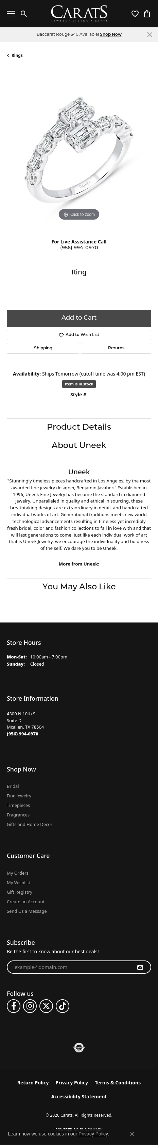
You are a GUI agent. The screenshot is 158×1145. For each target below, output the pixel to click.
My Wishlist (18, 882)
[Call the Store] (22, 734)
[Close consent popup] (132, 1134)
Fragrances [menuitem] (18, 815)
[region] (79, 150)
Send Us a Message (27, 911)
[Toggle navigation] (10, 13)
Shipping (43, 348)
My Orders (18, 873)
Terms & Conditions (118, 1082)
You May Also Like (79, 587)
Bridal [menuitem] (13, 786)
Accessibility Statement (79, 1096)
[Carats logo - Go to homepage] (79, 13)
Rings (17, 55)
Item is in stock (79, 383)
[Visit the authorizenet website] (79, 1048)
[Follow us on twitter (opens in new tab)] (46, 1006)
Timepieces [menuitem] (18, 805)
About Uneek (79, 446)
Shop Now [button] (111, 35)
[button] (24, 13)
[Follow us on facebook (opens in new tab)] (13, 1006)
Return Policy (33, 1082)
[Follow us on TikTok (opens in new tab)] (62, 1006)
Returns (116, 348)
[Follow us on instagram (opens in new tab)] (30, 1006)
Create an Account (26, 901)
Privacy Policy (72, 1082)
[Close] (149, 34)
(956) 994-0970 (79, 248)
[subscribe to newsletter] (140, 967)
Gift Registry (19, 892)
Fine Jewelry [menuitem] (19, 796)
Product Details (79, 428)
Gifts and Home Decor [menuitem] (29, 824)
